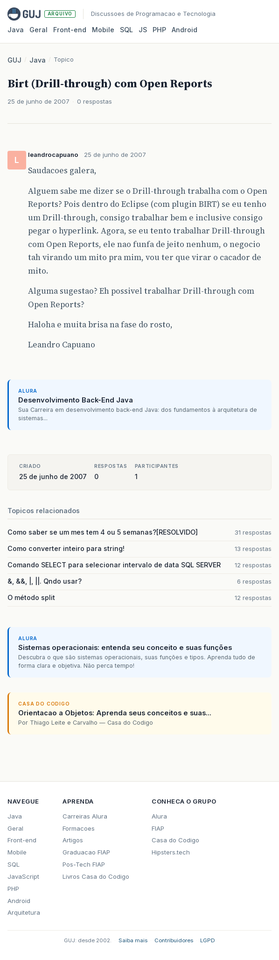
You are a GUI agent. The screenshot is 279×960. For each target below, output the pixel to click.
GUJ (14, 60)
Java (15, 30)
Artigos (73, 840)
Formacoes (79, 828)
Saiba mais (133, 940)
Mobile (103, 30)
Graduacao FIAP (86, 852)
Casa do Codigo (175, 840)
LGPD (207, 940)
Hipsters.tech (171, 852)
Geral (38, 30)
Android (184, 30)
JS (143, 30)
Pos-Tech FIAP (84, 864)
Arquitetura (23, 912)
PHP (159, 30)
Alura (159, 816)
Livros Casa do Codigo (96, 876)
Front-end (21, 840)
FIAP (158, 828)
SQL (126, 30)
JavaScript (23, 876)
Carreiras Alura (85, 816)
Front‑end (69, 30)
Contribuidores (173, 940)
